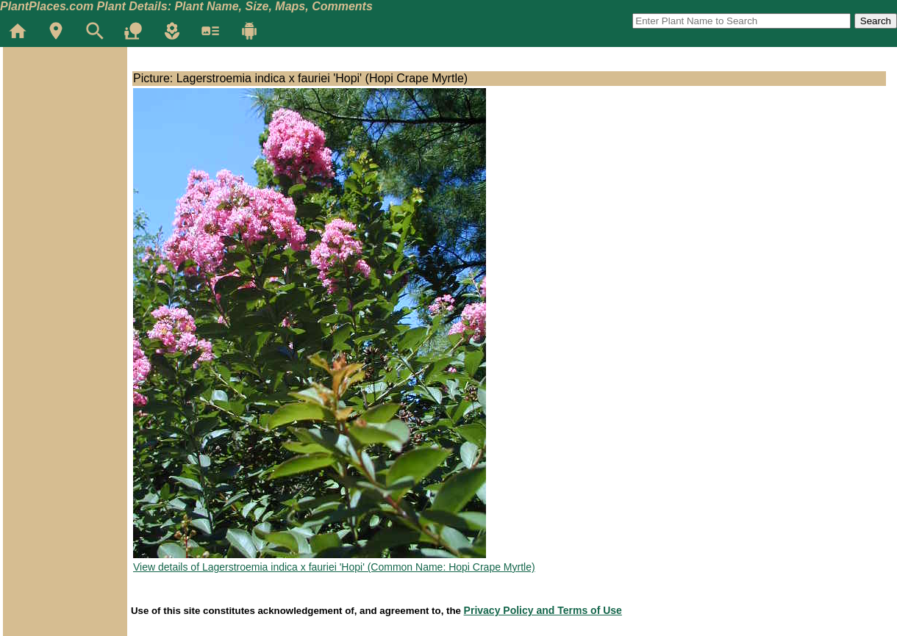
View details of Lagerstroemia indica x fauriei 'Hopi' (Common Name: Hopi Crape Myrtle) (334, 567)
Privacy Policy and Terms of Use (543, 610)
